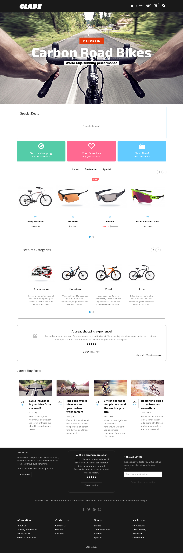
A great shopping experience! (92, 331)
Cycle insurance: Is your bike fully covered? (40, 404)
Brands (97, 525)
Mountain (75, 289)
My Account (138, 525)
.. (128, 339)
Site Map (59, 533)
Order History (139, 529)
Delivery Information (27, 529)
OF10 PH (73, 221)
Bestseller (91, 169)
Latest (75, 169)
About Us (21, 525)
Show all (140, 355)
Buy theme (24, 474)
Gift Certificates (102, 529)
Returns (59, 529)
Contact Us (61, 525)
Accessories (41, 289)
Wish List (137, 533)
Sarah (86, 351)
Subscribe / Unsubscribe (143, 482)
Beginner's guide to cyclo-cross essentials (152, 404)
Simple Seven (35, 221)
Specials (98, 537)
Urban (142, 289)
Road (108, 289)
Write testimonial (153, 355)
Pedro (87, 484)
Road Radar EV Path (147, 221)
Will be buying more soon (91, 455)
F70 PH (110, 221)
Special (106, 169)
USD (140, 5)
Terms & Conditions (26, 537)
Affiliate (98, 533)
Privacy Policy (23, 533)
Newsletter (138, 537)
